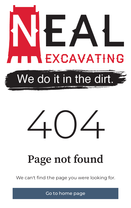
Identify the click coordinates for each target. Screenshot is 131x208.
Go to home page (65, 193)
